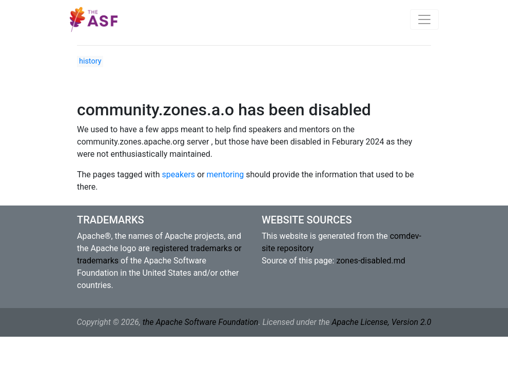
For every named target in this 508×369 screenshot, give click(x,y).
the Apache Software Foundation (201, 322)
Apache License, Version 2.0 (381, 322)
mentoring (225, 174)
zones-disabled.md (370, 260)
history (90, 61)
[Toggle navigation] (424, 19)
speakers (179, 174)
